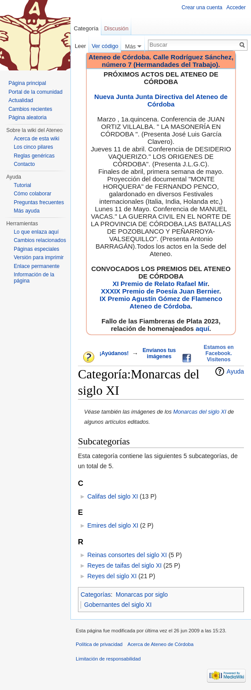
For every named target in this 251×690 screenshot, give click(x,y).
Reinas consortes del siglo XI (127, 554)
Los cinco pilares (33, 147)
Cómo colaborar (32, 194)
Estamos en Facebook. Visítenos (218, 353)
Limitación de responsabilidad (108, 658)
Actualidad (20, 100)
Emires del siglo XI (112, 525)
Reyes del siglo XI (112, 576)
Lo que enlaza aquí (36, 232)
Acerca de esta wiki (36, 139)
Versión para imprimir (38, 257)
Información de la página (34, 278)
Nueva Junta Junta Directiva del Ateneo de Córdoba (161, 100)
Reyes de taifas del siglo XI (124, 565)
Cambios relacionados (40, 240)
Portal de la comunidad (35, 92)
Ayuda (235, 371)
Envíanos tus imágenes (159, 353)
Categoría (86, 28)
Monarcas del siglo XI (199, 412)
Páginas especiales (36, 249)
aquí (202, 328)
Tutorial (22, 185)
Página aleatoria (27, 117)
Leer (80, 46)
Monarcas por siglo (142, 594)
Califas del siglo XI (112, 496)
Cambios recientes (30, 109)
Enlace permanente (36, 266)
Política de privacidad (99, 644)
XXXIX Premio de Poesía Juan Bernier (160, 291)
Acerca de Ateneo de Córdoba (161, 644)
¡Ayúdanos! (114, 353)
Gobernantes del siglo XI (117, 604)
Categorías (96, 594)
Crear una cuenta (201, 7)
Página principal (27, 83)
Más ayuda (27, 211)
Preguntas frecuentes (39, 202)
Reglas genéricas (34, 156)
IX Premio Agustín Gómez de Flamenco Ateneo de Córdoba (161, 302)
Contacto (24, 164)
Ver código (105, 46)
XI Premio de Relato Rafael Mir (159, 283)
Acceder (236, 7)
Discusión (116, 28)
